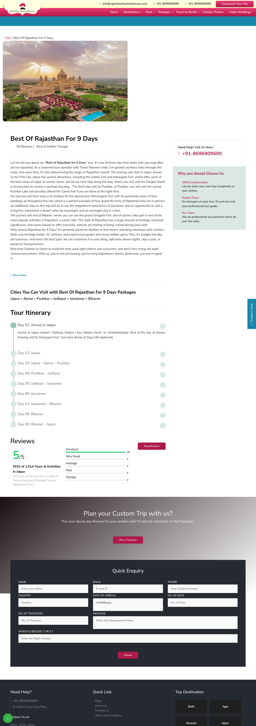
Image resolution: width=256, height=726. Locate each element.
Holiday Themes (213, 12)
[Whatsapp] (31, 647)
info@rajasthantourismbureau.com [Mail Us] (119, 3)
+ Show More (18, 194)
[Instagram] (22, 647)
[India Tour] (128, 709)
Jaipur (225, 642)
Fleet (149, 12)
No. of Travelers (30, 532)
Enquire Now (251, 315)
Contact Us (102, 629)
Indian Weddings (240, 12)
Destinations (132, 12)
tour (10, 38)
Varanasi (191, 642)
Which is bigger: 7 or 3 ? (35, 550)
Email (97, 501)
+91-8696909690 (201, 154)
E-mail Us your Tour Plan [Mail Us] (29, 627)
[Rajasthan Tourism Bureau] (22, 12)
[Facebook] (13, 647)
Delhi (191, 625)
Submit (128, 574)
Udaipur (191, 658)
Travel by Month (186, 12)
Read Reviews (151, 365)
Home (114, 12)
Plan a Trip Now (128, 459)
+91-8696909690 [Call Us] (163, 3)
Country (24, 514)
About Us (101, 625)
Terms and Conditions (108, 634)
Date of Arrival (104, 514)
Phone (172, 501)
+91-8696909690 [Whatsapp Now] (197, 3)
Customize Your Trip (235, 4)
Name (22, 501)
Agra (225, 625)
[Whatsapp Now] (8, 718)
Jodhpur (225, 658)
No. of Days (176, 514)
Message (99, 532)
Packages (164, 12)
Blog (98, 620)
